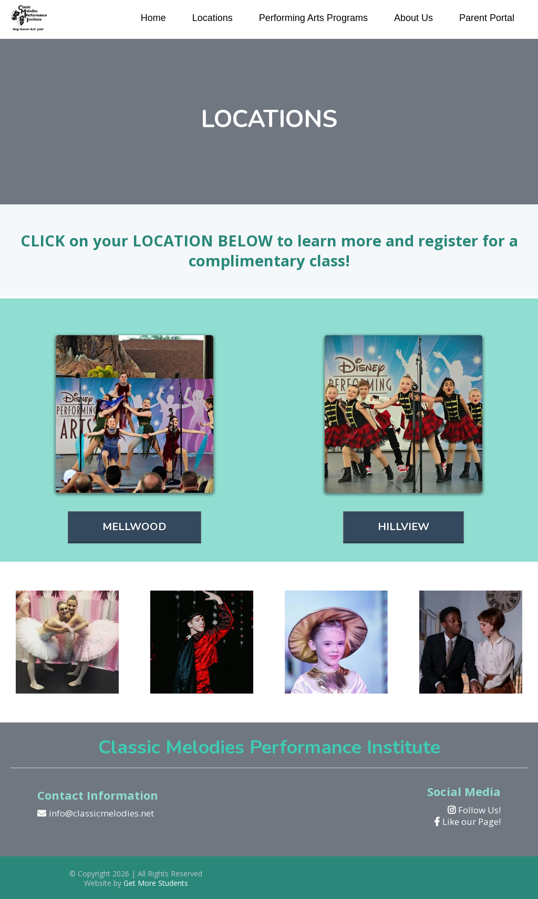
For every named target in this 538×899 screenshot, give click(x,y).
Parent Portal (486, 18)
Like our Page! (471, 821)
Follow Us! (479, 810)
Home (153, 18)
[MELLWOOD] (134, 527)
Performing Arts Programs (313, 18)
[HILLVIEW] (403, 527)
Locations (212, 18)
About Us (413, 18)
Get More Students (155, 883)
